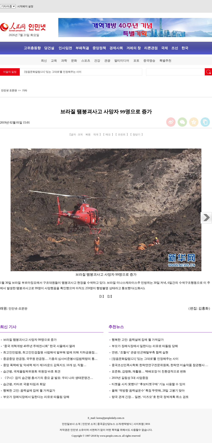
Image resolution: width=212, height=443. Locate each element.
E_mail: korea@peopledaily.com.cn (106, 418)
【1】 (102, 296)
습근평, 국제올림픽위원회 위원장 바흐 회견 (31, 371)
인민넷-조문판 (17, 308)
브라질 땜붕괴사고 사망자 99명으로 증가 (30, 339)
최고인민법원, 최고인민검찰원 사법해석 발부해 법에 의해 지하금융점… (50, 352)
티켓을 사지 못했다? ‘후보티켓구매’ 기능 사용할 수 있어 (149, 384)
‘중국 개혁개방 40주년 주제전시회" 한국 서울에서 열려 (39, 346)
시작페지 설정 (25, 6)
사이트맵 (139, 423)
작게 (95, 134)
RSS (147, 423)
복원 (88, 134)
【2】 (110, 296)
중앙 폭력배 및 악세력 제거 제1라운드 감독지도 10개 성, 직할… (44, 365)
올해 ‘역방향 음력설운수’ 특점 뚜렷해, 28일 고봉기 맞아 (148, 390)
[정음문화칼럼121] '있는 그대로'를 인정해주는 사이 (52, 71)
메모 (108, 134)
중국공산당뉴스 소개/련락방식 (114, 423)
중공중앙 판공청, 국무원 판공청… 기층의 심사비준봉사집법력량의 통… (50, 358)
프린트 (122, 134)
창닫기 (136, 134)
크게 (80, 134)
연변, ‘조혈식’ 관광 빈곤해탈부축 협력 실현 (140, 352)
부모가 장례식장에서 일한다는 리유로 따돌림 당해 (36, 397)
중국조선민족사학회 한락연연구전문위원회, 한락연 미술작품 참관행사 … (160, 365)
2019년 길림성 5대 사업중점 (130, 377)
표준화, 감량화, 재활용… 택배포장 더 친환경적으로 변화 (149, 371)
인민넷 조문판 (9, 90)
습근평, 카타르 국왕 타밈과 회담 (24, 384)
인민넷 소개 (89, 423)
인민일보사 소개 (71, 423)
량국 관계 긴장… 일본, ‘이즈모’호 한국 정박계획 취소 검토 (150, 397)
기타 (24, 90)
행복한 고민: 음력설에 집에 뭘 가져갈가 (29, 390)
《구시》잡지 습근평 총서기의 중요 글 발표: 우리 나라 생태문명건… (48, 377)
